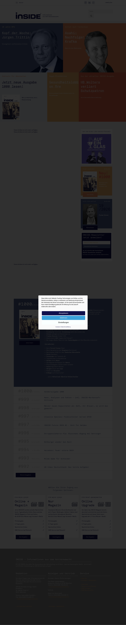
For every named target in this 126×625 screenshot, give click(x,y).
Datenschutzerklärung (66, 326)
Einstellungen (63, 322)
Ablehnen (63, 318)
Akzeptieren (63, 313)
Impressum (57, 326)
